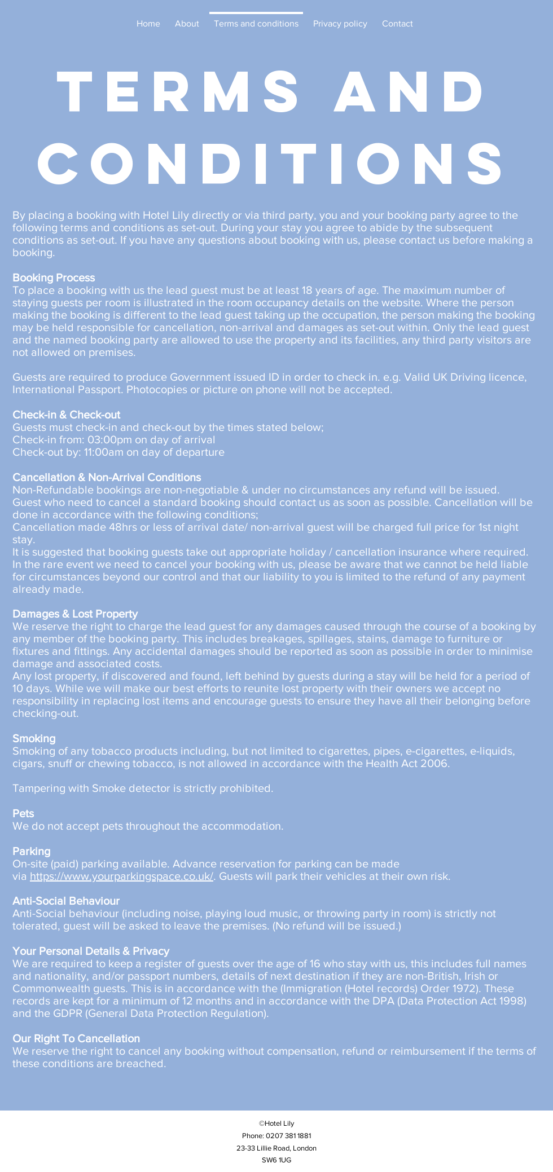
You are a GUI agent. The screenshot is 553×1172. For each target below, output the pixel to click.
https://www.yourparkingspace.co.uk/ (121, 876)
